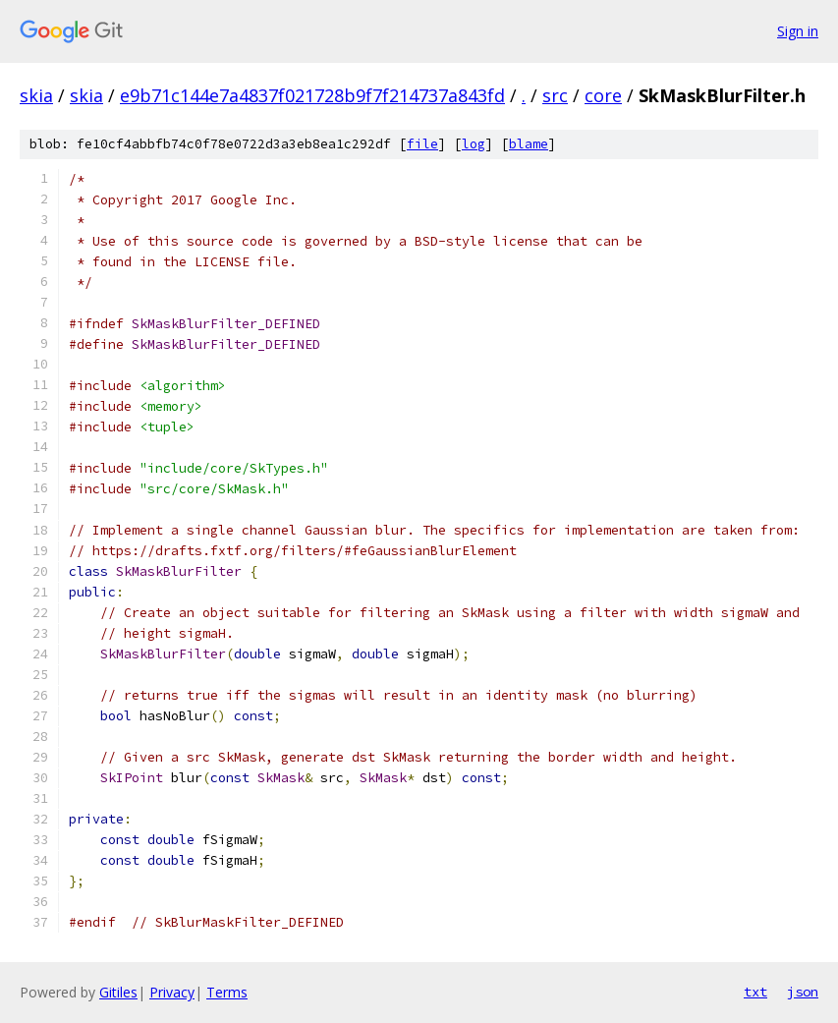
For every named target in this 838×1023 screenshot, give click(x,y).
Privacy (172, 992)
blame (528, 144)
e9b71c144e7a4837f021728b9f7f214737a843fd (312, 95)
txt (755, 991)
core (603, 95)
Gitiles (118, 992)
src (555, 95)
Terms (227, 992)
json (802, 991)
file (422, 144)
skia (36, 95)
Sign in (797, 31)
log (473, 144)
